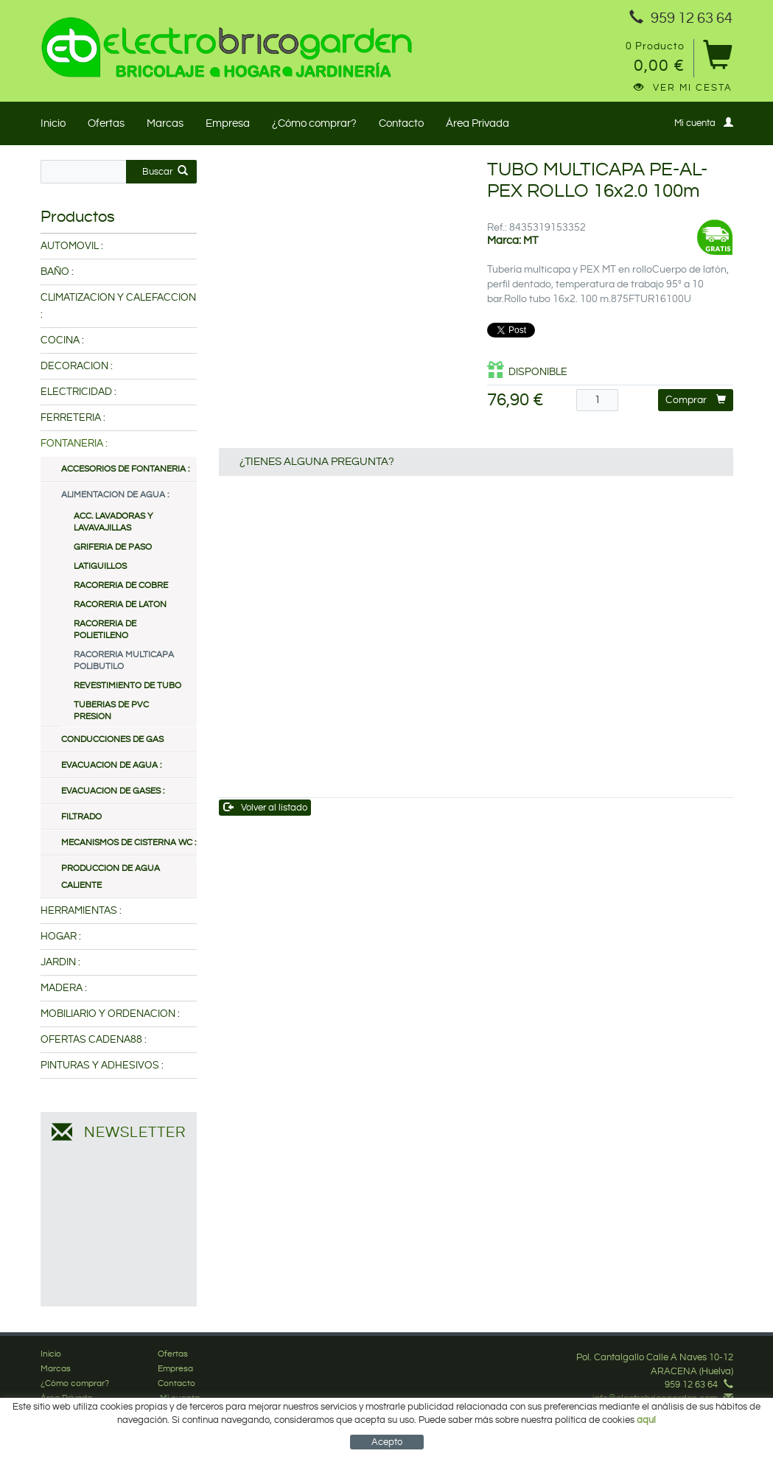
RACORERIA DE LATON (120, 604)
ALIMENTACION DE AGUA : (115, 495)
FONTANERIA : (74, 443)
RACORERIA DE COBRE (121, 585)
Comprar (695, 399)
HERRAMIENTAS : (81, 911)
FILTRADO (81, 817)
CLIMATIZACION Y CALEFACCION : (118, 306)
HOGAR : (61, 936)
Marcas (165, 123)
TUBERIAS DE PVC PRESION (111, 710)
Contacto (401, 123)
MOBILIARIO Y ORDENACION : (110, 1014)
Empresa (228, 123)
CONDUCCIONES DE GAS (112, 739)
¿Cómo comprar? (314, 123)
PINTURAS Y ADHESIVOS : (102, 1065)
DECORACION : (77, 366)
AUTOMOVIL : (72, 246)
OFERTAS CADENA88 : (94, 1040)
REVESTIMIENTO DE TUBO (127, 685)
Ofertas (106, 123)
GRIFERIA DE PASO (113, 547)
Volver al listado (265, 807)
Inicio (53, 123)
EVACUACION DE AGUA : (111, 765)
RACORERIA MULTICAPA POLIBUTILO (124, 660)
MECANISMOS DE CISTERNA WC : (128, 842)
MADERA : (64, 988)
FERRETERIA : (73, 418)
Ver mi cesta (683, 88)
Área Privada (477, 123)
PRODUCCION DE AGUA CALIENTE (110, 877)
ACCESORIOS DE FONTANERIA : (125, 469)
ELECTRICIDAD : (78, 392)
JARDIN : (60, 962)
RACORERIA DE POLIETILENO (105, 629)
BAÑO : (57, 272)
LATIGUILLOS (100, 566)
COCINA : (62, 340)
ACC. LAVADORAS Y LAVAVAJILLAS (113, 522)
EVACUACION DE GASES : (112, 791)
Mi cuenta (703, 122)
